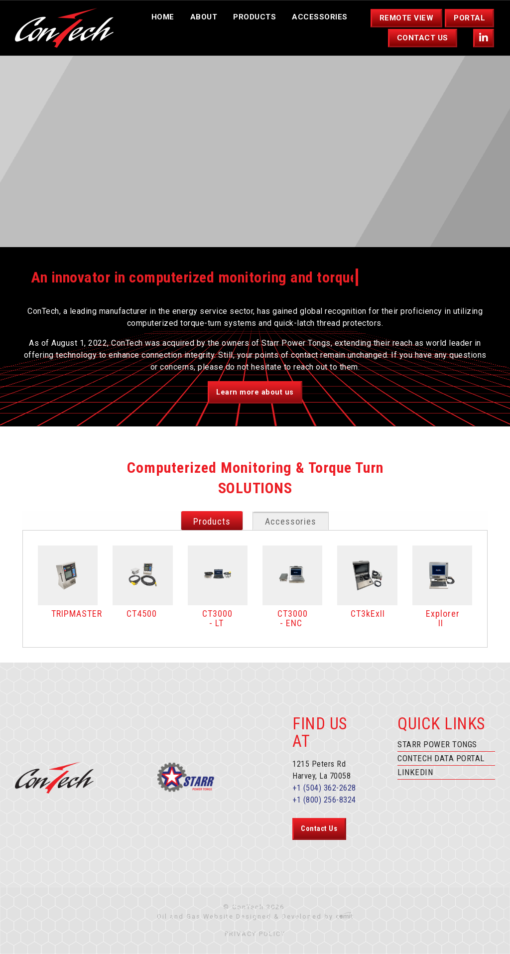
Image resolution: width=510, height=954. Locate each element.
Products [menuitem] (254, 16)
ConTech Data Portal (441, 758)
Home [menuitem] (162, 16)
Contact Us (319, 828)
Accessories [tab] (290, 521)
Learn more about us (255, 392)
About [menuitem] (204, 16)
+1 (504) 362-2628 (324, 788)
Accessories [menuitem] (320, 16)
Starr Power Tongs (437, 744)
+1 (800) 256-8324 (324, 800)
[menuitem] (484, 38)
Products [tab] (212, 521)
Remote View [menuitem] (407, 17)
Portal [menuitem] (469, 17)
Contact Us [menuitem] (422, 37)
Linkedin (415, 772)
